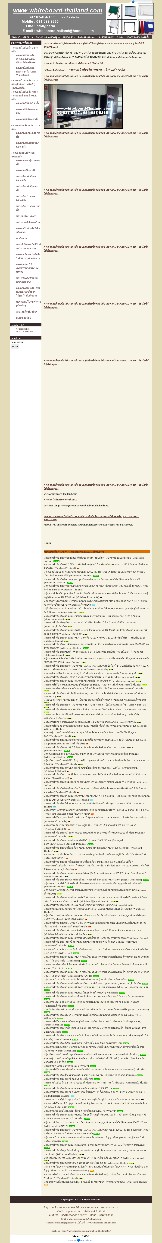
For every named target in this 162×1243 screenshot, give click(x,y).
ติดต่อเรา (28, 37)
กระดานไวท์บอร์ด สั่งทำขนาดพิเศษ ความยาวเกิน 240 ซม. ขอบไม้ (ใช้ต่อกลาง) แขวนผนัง (90, 1075)
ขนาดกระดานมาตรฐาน (48, 37)
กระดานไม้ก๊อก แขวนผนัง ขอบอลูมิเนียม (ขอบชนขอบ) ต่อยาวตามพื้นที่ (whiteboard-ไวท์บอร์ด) (93, 684)
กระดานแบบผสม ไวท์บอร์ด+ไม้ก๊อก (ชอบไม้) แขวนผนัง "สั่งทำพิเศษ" (80, 1111)
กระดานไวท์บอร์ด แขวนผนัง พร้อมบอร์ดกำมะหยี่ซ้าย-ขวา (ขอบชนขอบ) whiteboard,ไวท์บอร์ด (93, 983)
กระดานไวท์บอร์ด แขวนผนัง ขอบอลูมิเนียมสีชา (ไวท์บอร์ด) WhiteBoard (81, 992)
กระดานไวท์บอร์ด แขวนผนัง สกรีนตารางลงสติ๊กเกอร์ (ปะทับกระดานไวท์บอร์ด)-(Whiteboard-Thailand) (96, 938)
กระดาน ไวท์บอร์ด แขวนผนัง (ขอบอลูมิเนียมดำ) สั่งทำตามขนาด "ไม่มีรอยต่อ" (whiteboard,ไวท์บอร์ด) (96, 1082)
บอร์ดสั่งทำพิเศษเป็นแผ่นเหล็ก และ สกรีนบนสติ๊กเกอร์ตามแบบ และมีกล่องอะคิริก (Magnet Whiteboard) (97, 1009)
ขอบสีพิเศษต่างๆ (105, 37)
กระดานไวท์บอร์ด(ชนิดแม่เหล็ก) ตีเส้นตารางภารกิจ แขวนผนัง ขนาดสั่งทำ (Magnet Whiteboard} (93, 879)
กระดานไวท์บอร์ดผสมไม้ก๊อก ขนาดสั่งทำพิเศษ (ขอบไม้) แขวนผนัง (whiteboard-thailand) (89, 677)
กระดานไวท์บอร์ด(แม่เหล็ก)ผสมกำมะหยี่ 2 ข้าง (69, 1079)
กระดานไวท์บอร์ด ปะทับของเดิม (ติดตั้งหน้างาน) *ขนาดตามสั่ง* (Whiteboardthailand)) (89, 905)
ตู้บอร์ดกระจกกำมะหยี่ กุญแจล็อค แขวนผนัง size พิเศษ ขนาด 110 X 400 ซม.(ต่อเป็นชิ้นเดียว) (92, 1054)
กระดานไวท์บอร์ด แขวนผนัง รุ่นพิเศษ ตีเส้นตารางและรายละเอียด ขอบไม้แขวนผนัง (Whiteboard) (94, 996)
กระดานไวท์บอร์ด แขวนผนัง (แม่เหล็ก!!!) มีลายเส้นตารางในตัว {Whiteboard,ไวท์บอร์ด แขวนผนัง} (95, 1145)
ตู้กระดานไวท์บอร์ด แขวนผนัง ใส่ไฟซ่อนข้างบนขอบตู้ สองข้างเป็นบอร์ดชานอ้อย (86, 979)
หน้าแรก (15, 37)
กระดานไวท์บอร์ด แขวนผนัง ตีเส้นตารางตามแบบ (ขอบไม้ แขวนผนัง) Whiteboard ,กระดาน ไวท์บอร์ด (96, 987)
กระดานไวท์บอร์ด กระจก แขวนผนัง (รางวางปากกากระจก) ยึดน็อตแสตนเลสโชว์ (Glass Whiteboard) (95, 704)
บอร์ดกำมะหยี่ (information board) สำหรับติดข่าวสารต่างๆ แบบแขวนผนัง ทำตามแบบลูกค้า (91, 673)
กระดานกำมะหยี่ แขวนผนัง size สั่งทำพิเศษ (67, 1066)
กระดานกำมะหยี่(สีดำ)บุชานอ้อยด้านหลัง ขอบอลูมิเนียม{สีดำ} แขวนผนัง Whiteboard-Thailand (92, 1099)
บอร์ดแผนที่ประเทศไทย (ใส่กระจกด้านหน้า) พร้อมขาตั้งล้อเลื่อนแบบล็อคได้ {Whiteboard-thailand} (95, 1158)
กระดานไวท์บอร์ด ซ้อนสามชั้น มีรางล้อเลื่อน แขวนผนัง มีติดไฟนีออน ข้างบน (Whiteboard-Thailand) (95, 709)
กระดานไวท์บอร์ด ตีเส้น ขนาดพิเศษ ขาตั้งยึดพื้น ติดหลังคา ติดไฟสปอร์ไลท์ (83, 1043)
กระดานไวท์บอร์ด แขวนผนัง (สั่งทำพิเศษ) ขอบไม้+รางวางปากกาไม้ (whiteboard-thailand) (90, 681)
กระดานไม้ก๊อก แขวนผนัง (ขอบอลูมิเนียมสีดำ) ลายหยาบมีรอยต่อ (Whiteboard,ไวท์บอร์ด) (90, 722)
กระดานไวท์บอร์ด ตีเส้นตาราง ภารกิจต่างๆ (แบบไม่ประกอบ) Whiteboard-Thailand (86, 1163)
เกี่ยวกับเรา (69, 37)
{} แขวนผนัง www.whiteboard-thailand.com (107, 57)
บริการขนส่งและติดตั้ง (137, 37)
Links (120, 37)
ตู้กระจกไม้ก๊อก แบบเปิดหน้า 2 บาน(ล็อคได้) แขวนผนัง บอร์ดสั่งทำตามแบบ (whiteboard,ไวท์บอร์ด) (95, 1069)
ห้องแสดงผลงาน (86, 37)
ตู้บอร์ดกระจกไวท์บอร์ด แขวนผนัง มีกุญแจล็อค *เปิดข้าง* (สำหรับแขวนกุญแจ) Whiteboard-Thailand (96, 1182)
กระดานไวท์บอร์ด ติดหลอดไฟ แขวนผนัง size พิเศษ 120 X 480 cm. (78, 1088)
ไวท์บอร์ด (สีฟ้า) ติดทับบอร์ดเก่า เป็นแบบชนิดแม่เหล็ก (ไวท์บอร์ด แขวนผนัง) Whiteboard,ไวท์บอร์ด (95, 700)
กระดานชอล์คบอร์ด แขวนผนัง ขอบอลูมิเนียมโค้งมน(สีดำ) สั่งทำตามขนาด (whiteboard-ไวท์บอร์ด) (94, 688)
